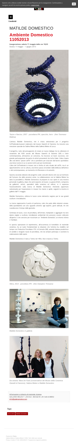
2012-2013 (11, 414)
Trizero (15, 436)
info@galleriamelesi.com (18, 399)
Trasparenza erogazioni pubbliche (37, 440)
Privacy (8, 440)
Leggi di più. (35, 5)
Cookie (13, 440)
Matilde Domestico (21, 414)
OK (74, 4)
